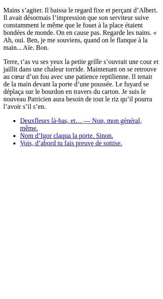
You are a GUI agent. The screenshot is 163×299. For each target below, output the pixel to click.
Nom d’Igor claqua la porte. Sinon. (66, 135)
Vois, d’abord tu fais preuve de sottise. (71, 143)
